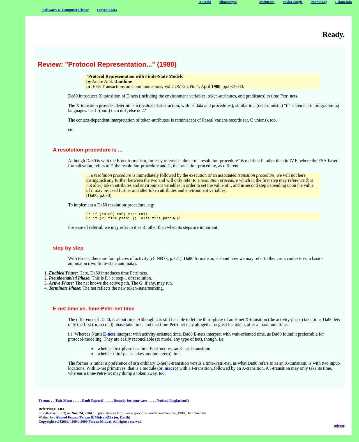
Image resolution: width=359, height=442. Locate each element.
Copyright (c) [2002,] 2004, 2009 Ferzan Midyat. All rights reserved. (90, 423)
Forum (43, 402)
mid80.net (267, 2)
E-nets (109, 335)
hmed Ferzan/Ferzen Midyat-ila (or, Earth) (93, 419)
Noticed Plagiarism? (172, 402)
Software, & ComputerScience (65, 10)
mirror (339, 427)
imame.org (319, 2)
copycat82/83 (107, 10)
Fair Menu (64, 402)
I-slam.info (343, 2)
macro (171, 369)
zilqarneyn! (228, 2)
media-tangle (293, 2)
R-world (205, 2)
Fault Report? (93, 402)
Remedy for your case (130, 402)
